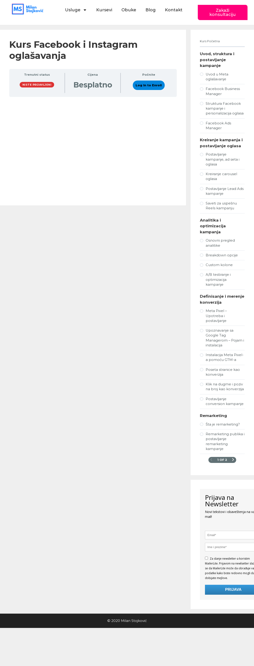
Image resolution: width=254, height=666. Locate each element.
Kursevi (104, 9)
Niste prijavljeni (37, 84)
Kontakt (174, 9)
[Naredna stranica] (233, 460)
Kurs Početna (210, 41)
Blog (151, 9)
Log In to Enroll (149, 85)
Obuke (128, 9)
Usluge (76, 10)
